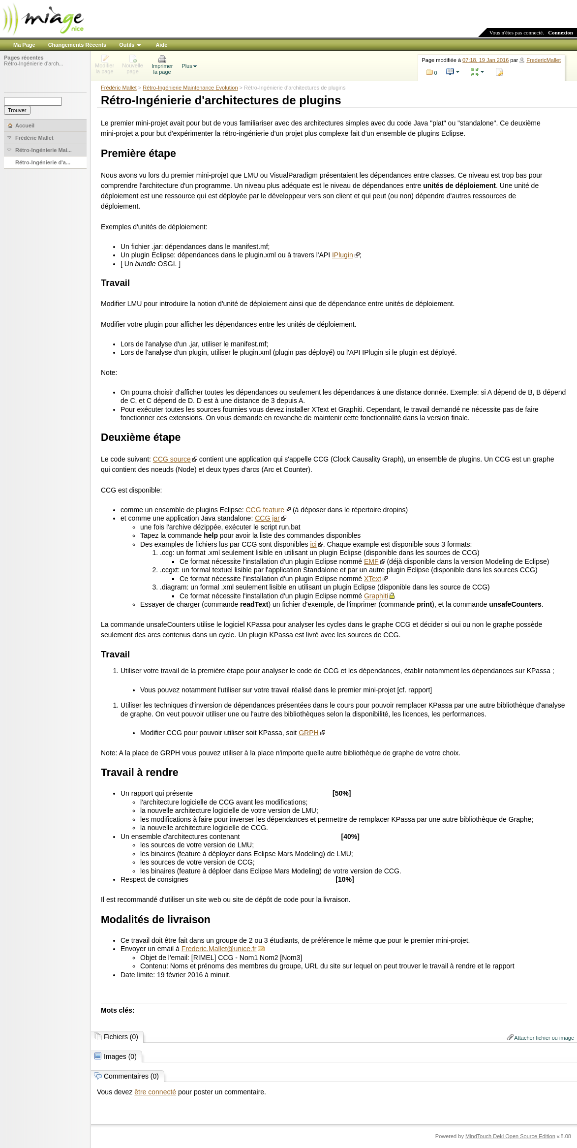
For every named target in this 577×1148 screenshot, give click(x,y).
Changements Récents (77, 45)
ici (313, 544)
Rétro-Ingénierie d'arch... (33, 63)
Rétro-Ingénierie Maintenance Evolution (190, 88)
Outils (126, 45)
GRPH (308, 733)
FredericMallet (543, 60)
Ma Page (24, 45)
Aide (161, 45)
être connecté (155, 1092)
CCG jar (267, 518)
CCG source (172, 459)
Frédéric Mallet (119, 88)
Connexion (560, 32)
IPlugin (342, 255)
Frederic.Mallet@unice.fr (219, 949)
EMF (371, 561)
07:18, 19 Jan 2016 (485, 60)
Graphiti (376, 596)
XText (372, 579)
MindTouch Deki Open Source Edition (510, 1136)
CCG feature (264, 510)
